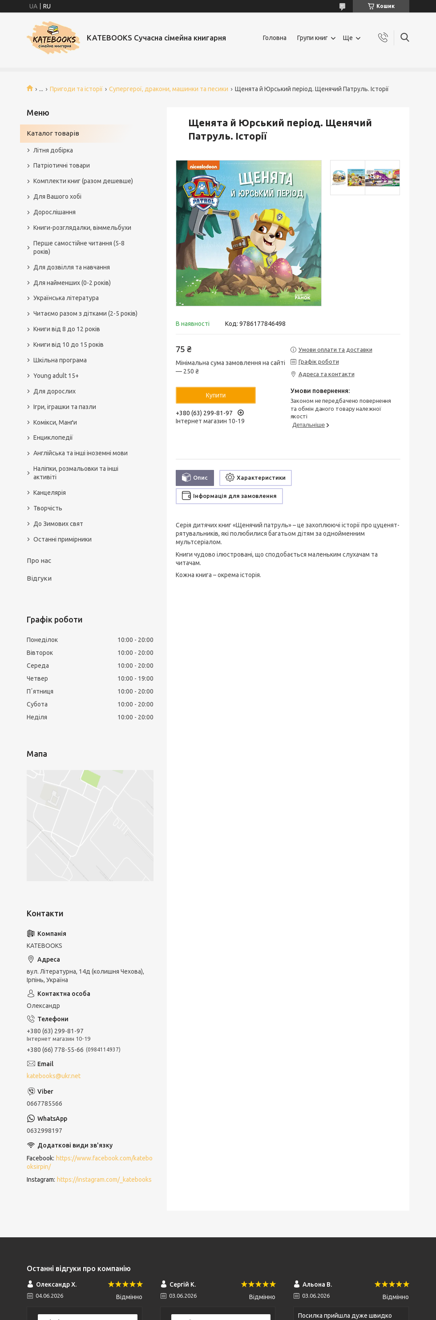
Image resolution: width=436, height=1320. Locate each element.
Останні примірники (62, 539)
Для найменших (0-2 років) (72, 282)
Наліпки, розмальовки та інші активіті (75, 473)
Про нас (39, 560)
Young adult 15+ (56, 375)
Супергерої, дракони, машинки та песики (168, 88)
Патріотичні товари (61, 165)
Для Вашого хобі (57, 196)
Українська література (66, 297)
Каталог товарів (53, 133)
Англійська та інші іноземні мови (80, 453)
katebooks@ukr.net (54, 1075)
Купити (216, 395)
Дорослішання (54, 212)
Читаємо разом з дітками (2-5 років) (85, 313)
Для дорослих (54, 391)
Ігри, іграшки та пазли (64, 406)
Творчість (47, 508)
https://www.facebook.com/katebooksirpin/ (90, 1162)
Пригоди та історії (76, 88)
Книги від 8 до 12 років (66, 329)
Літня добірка (53, 150)
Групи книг (312, 37)
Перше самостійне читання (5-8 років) (79, 247)
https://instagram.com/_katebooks (104, 1179)
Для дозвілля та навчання (71, 267)
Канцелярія (49, 492)
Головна (275, 37)
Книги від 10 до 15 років (68, 344)
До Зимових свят (58, 523)
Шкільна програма (60, 360)
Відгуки (39, 578)
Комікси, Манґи (55, 422)
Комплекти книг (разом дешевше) (83, 181)
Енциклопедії (53, 437)
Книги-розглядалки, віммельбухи (82, 227)
